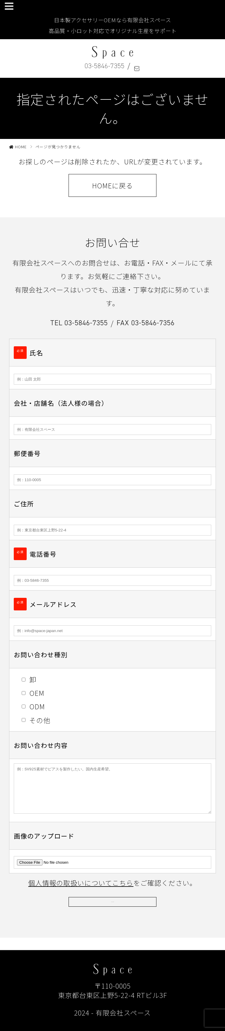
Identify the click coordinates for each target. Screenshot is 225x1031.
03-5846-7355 (105, 65)
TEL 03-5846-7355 (79, 323)
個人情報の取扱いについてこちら (80, 891)
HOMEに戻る (112, 185)
